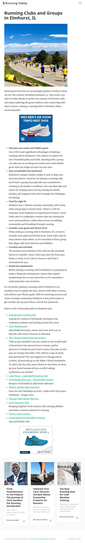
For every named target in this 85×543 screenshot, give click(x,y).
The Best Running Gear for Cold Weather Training (67, 494)
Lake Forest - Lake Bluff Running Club (28, 376)
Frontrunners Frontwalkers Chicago (27, 417)
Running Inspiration (13, 520)
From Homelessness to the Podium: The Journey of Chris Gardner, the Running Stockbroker (15, 497)
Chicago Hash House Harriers (24, 398)
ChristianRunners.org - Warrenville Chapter (31, 379)
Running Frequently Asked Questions (43, 539)
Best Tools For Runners (40, 519)
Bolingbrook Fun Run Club (22, 315)
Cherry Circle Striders (20, 414)
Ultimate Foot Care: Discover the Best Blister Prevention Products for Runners (42, 496)
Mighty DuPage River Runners (24, 387)
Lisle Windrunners (18, 326)
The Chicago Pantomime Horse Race (27, 338)
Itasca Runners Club (19, 402)
